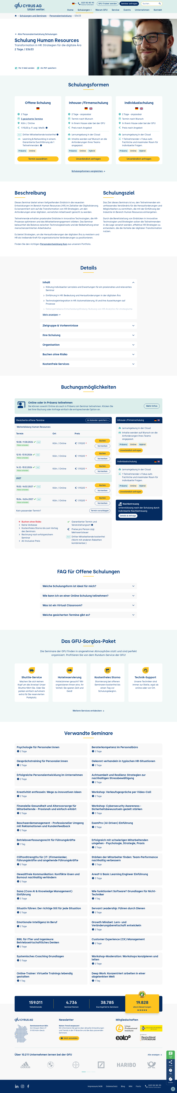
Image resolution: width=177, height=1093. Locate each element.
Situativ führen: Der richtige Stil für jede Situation (49, 908)
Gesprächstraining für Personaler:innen (42, 761)
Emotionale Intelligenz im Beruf (37, 922)
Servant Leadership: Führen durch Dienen (118, 908)
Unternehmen (142, 10)
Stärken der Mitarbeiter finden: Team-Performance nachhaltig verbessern (125, 858)
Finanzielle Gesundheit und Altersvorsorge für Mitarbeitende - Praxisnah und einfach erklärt (46, 807)
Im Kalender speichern (97, 420)
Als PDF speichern (46, 68)
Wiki (130, 1086)
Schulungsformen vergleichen (88, 171)
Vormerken (102, 446)
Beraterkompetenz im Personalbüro (115, 747)
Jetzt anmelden (69, 1038)
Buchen (102, 441)
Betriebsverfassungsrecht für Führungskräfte (46, 840)
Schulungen (85, 10)
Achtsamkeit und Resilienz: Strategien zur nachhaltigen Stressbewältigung (119, 776)
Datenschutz (111, 1086)
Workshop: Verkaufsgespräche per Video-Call (121, 792)
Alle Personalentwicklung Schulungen (36, 34)
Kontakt (158, 10)
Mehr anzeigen (52, 314)
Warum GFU (101, 10)
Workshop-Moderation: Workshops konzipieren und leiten (125, 958)
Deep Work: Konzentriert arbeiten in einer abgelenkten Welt (118, 975)
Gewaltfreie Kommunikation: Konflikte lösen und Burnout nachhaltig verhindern (48, 876)
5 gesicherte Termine (32, 119)
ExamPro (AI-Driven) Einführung (112, 823)
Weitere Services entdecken (88, 710)
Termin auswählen (37, 159)
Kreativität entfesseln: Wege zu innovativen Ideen (49, 792)
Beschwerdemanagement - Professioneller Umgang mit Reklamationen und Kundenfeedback (50, 824)
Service (115, 10)
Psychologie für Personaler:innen (38, 747)
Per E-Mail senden (24, 68)
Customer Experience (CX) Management (118, 939)
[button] (88, 586)
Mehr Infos (151, 406)
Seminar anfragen (129, 4)
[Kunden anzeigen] (155, 1054)
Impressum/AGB (95, 1086)
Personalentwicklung (61, 16)
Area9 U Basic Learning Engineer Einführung (120, 874)
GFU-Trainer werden (107, 4)
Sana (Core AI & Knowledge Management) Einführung (44, 893)
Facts (138, 1086)
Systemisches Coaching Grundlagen (40, 956)
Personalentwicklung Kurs (53, 244)
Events (127, 10)
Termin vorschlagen (100, 511)
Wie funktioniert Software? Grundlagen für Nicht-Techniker (124, 893)
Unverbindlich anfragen (88, 159)
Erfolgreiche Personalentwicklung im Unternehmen (50, 775)
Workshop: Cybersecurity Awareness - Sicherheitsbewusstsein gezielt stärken (117, 807)
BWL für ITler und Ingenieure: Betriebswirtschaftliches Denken (38, 941)
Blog (123, 1086)
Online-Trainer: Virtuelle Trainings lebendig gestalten (45, 975)
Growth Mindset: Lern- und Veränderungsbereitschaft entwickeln (116, 924)
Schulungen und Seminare (33, 16)
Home (70, 10)
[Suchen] (151, 4)
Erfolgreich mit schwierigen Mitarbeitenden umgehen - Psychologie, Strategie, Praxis (120, 841)
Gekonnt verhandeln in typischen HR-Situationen (123, 761)
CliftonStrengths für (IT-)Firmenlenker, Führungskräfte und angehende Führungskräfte (47, 858)
